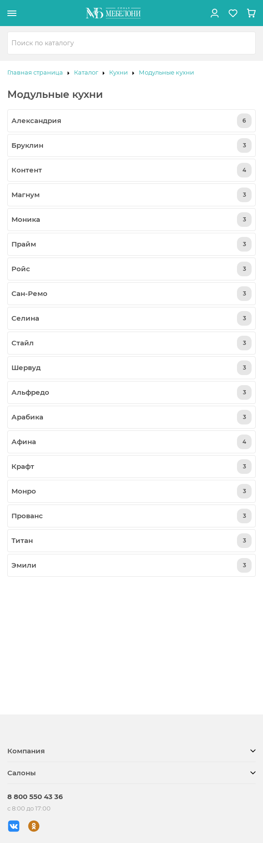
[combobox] (131, 43)
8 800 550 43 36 (35, 796)
